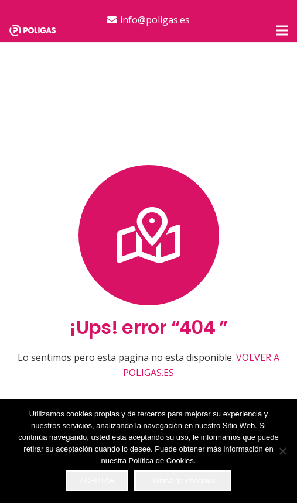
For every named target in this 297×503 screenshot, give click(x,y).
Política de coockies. (183, 480)
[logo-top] (32, 30)
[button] (281, 30)
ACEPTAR (97, 480)
